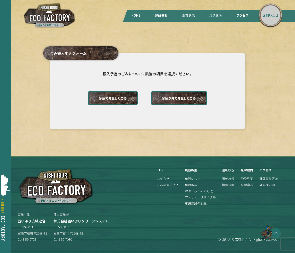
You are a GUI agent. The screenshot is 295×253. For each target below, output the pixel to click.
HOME (136, 15)
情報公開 (228, 185)
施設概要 (161, 15)
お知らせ (163, 178)
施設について (194, 178)
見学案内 (215, 15)
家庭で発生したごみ (113, 98)
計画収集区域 (268, 178)
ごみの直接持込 (168, 185)
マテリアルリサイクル (200, 197)
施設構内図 (267, 185)
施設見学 (247, 178)
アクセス (242, 15)
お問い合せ (270, 15)
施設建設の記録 (195, 203)
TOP (160, 170)
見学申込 (247, 185)
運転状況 (188, 15)
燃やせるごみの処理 (199, 191)
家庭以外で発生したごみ (179, 98)
